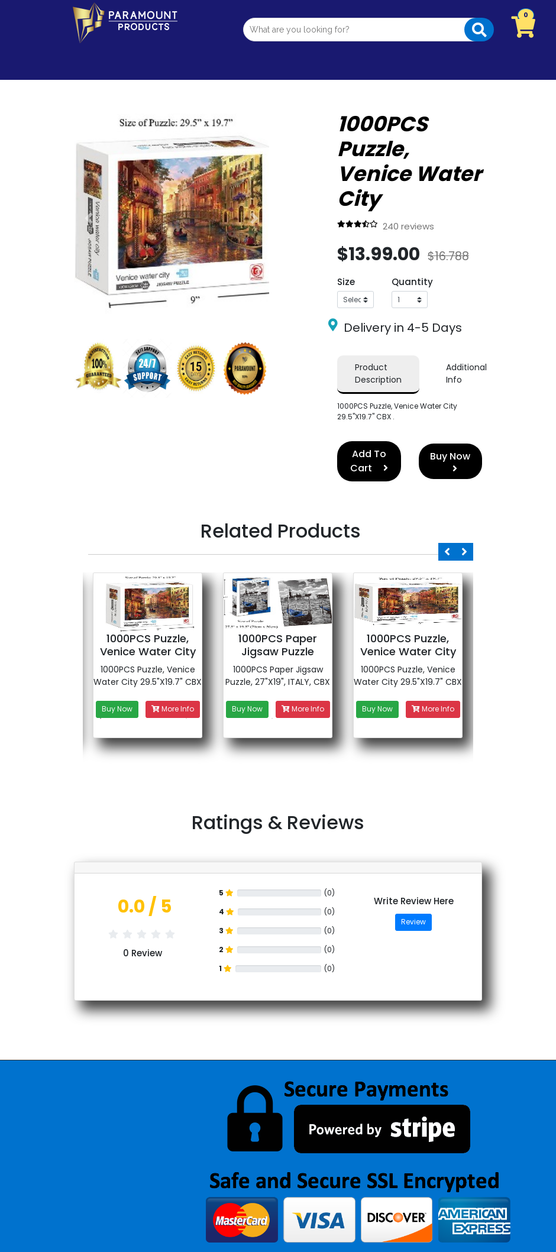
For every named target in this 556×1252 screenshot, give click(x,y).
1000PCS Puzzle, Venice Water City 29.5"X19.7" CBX (147, 676)
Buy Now (450, 461)
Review (413, 922)
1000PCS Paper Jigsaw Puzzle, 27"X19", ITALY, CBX (277, 676)
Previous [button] (447, 552)
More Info (172, 709)
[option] (147, 684)
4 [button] (358, 718)
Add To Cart (369, 461)
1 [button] (100, 718)
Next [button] (464, 552)
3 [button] (272, 718)
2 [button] (186, 718)
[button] (89, 218)
